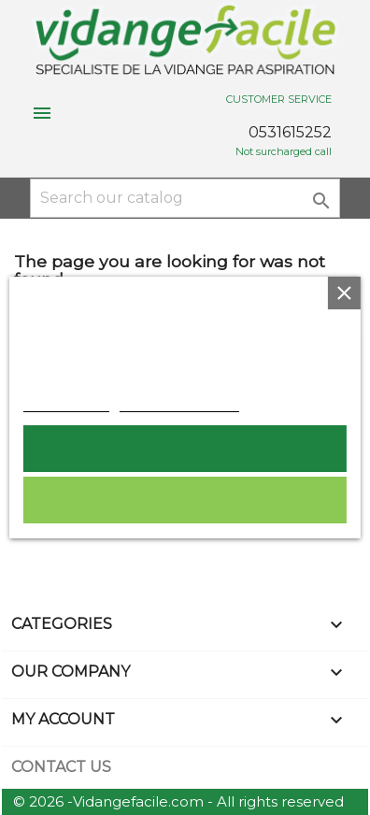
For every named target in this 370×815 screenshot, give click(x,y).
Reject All (185, 500)
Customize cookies (179, 402)
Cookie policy (66, 402)
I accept (185, 448)
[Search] (185, 198)
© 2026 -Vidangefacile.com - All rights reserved (178, 801)
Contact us (61, 767)
